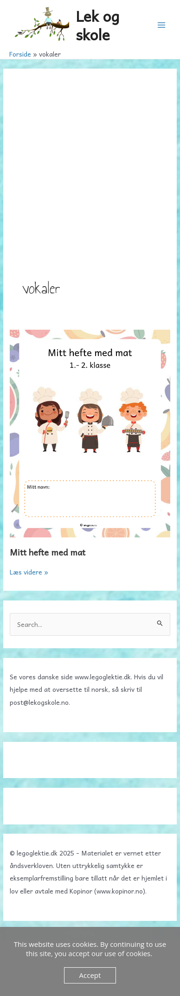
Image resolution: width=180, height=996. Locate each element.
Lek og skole (97, 24)
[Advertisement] (90, 182)
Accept (90, 975)
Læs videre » (29, 572)
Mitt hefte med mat (47, 552)
